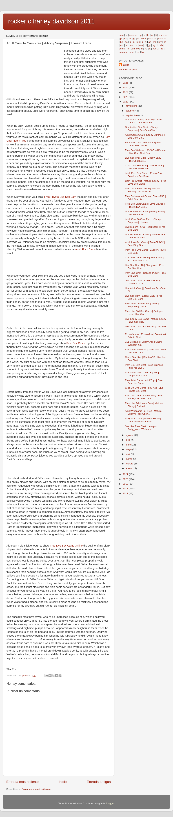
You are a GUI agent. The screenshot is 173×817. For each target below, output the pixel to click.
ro (152, 35)
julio (128, 439)
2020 (126, 479)
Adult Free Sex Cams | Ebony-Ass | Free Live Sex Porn (144, 174)
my (160, 42)
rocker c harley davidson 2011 (51, 21)
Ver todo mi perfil (128, 69)
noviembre (132, 105)
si (146, 42)
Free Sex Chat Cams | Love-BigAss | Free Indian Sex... (145, 205)
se (149, 42)
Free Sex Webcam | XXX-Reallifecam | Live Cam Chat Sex (145, 151)
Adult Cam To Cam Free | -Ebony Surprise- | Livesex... (143, 220)
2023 (126, 97)
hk (142, 52)
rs (162, 48)
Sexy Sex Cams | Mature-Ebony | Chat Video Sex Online (143, 420)
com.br (162, 38)
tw (136, 45)
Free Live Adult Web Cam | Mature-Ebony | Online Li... (144, 404)
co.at (143, 38)
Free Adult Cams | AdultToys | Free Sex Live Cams (144, 382)
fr (130, 42)
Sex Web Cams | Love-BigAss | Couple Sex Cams (142, 374)
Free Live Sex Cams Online (66, 545)
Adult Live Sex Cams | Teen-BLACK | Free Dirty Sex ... (145, 243)
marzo (129, 459)
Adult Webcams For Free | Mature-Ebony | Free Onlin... (143, 412)
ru (134, 42)
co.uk (122, 48)
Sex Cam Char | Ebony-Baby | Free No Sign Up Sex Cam (144, 397)
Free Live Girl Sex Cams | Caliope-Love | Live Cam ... (144, 312)
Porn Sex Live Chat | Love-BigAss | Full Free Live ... (144, 366)
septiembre (132, 115)
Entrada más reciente (22, 782)
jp (149, 45)
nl (146, 45)
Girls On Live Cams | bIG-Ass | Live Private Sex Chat (144, 389)
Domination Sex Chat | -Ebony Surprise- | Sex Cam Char (141, 128)
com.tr (155, 48)
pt (121, 38)
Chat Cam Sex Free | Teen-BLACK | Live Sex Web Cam (144, 167)
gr (134, 38)
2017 (126, 493)
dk (130, 38)
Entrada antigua (99, 782)
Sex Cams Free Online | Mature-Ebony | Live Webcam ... (142, 190)
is (138, 38)
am (141, 45)
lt (157, 45)
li (142, 42)
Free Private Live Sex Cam (60, 196)
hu (146, 48)
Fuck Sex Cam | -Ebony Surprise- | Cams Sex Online (144, 144)
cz (125, 38)
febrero (130, 463)
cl (144, 35)
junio (128, 444)
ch (161, 45)
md (154, 42)
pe (138, 52)
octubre (130, 110)
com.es (163, 35)
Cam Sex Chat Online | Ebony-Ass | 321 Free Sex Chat (144, 259)
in (142, 48)
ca (165, 42)
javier (126, 65)
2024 (126, 92)
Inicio (63, 782)
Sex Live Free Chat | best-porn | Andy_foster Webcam (142, 428)
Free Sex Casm (75, 343)
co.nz (132, 52)
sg (153, 45)
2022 (126, 101)
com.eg (123, 52)
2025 (126, 87)
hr (128, 48)
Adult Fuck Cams (85, 249)
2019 (126, 483)
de (126, 42)
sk (138, 42)
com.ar (133, 35)
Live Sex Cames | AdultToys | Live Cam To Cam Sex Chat (143, 121)
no (126, 45)
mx (121, 45)
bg (140, 35)
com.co (135, 48)
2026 (126, 82)
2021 (126, 474)
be (121, 42)
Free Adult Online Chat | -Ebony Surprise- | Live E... (142, 305)
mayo (129, 449)
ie (127, 35)
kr (148, 35)
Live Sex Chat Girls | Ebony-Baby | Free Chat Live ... (143, 159)
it (149, 48)
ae (131, 45)
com (121, 35)
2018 (126, 488)
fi (156, 35)
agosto (130, 435)
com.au (152, 38)
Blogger (110, 803)
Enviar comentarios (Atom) (36, 789)
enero (129, 468)
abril (128, 454)
